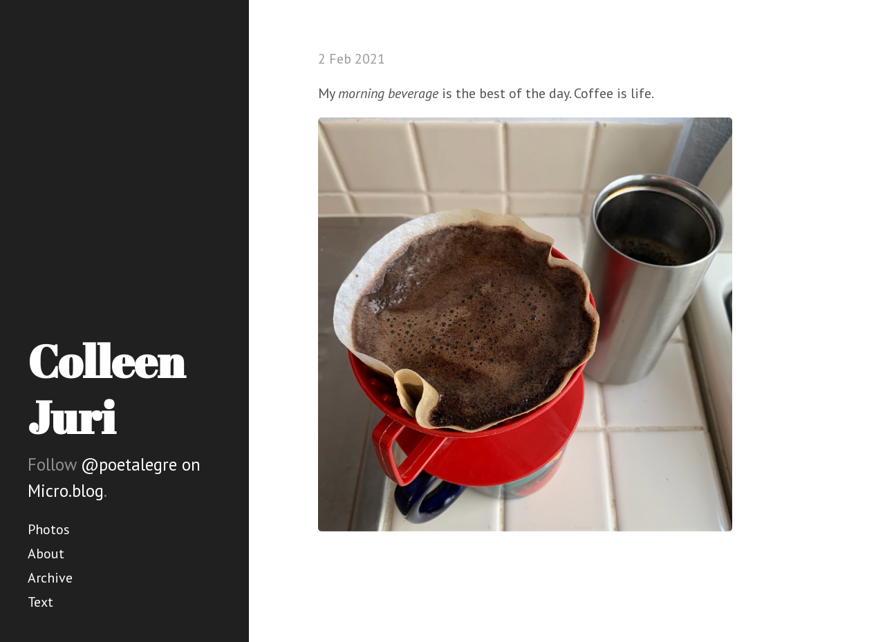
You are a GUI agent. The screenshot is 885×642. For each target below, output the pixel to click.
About (46, 554)
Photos (49, 529)
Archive (50, 578)
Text (40, 602)
